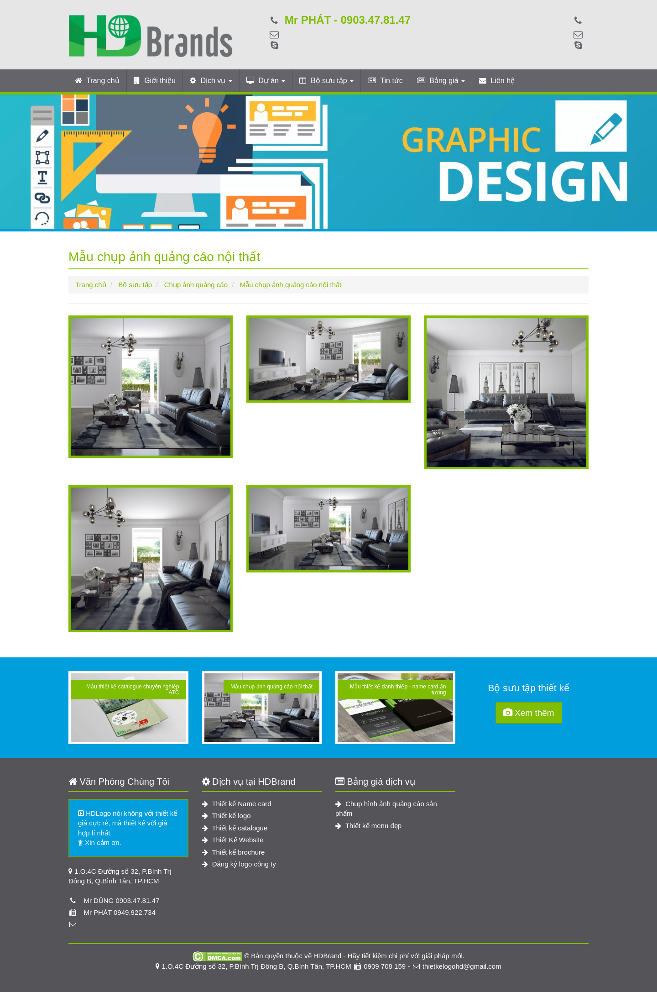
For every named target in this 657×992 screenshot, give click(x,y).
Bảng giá (441, 80)
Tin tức (385, 80)
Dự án (266, 80)
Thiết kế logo (226, 815)
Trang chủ (97, 80)
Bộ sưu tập (326, 80)
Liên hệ (497, 80)
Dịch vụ (211, 80)
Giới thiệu (155, 80)
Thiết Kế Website (233, 840)
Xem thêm (528, 713)
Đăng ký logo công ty (239, 864)
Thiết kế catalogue (235, 828)
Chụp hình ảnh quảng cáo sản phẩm (386, 808)
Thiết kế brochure (233, 852)
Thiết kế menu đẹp (368, 825)
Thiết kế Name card (236, 804)
